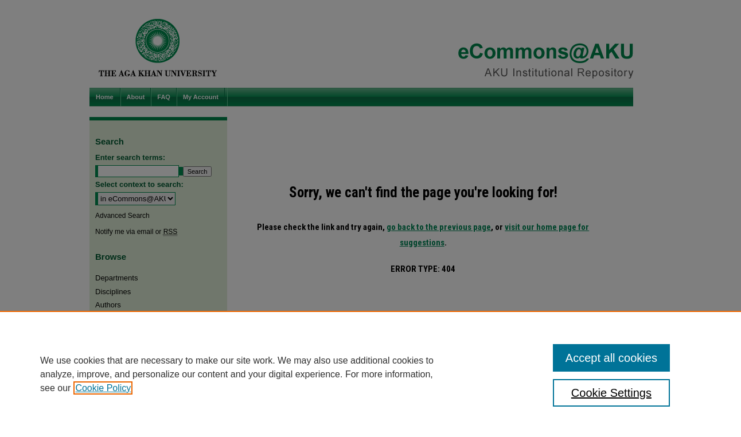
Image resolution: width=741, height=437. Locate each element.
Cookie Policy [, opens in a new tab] (103, 388)
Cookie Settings (611, 393)
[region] (370, 374)
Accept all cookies (611, 358)
